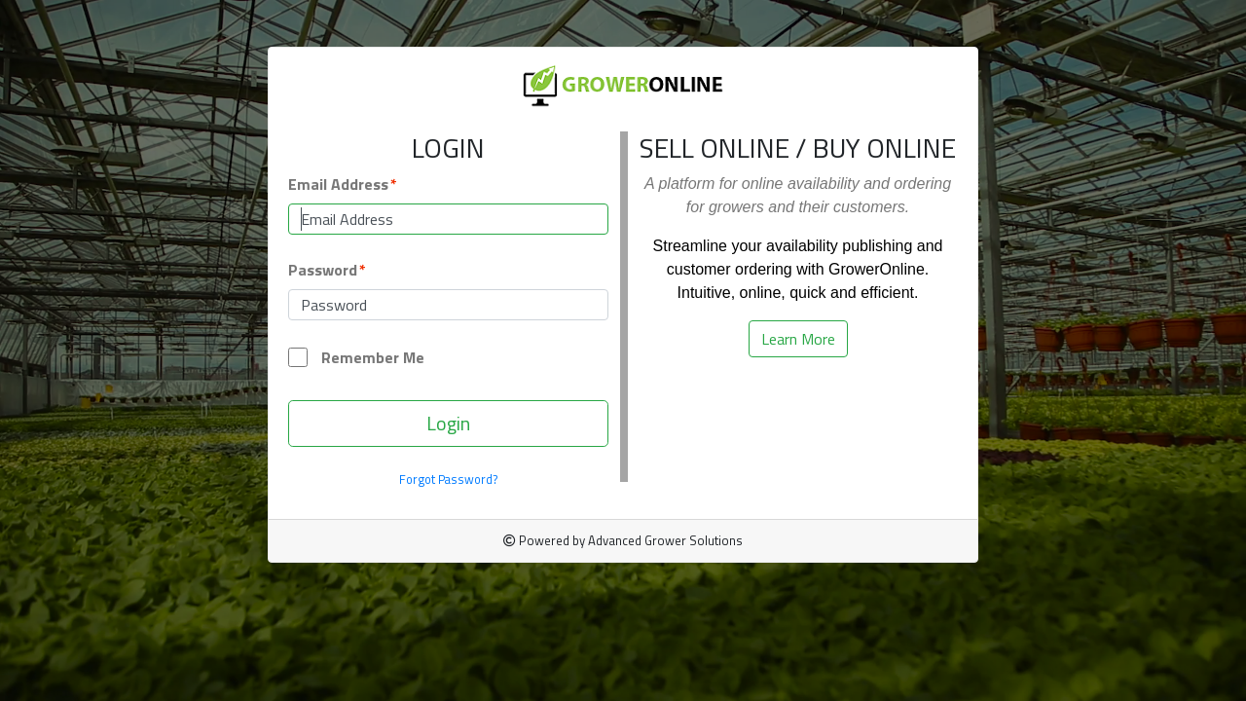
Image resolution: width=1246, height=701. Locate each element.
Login (448, 423)
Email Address (338, 184)
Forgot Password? (448, 479)
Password (322, 269)
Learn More (798, 338)
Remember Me (356, 357)
